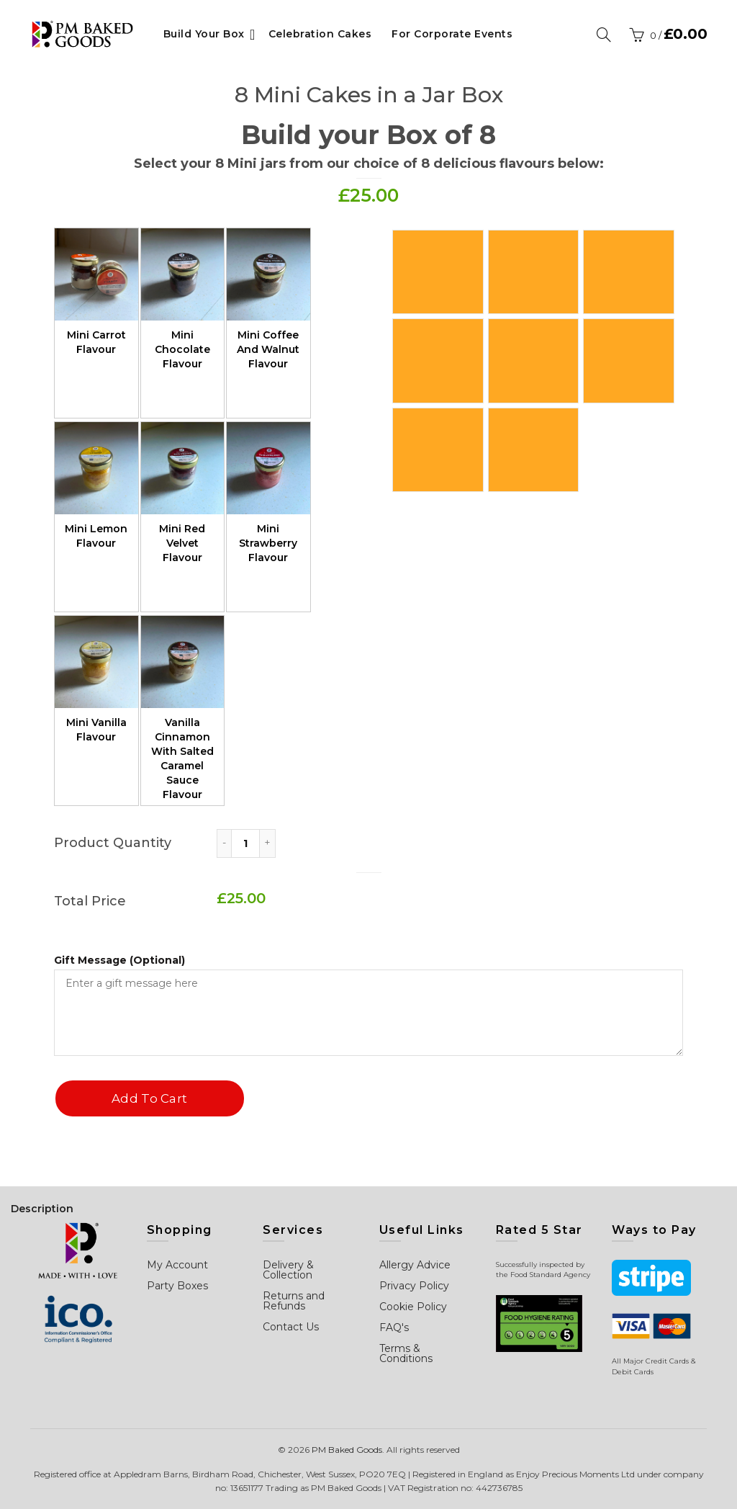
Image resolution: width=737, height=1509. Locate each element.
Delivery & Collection (288, 1269)
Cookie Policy (413, 1306)
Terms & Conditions (406, 1353)
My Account (177, 1264)
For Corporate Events (452, 33)
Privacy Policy (414, 1285)
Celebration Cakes (320, 33)
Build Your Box (204, 33)
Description (42, 1208)
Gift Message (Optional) (119, 960)
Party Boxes (177, 1285)
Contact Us (291, 1326)
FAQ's (394, 1327)
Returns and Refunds (294, 1300)
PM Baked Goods (347, 1449)
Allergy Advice (415, 1264)
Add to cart (148, 1098)
